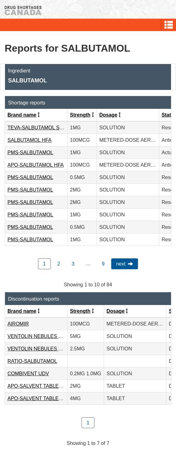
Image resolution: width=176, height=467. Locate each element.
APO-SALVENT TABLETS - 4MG (43, 398)
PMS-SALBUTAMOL (30, 152)
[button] (168, 25)
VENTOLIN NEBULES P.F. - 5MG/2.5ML (52, 336)
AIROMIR (18, 323)
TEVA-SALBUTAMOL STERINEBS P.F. (50, 127)
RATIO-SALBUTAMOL (32, 361)
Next (121, 263)
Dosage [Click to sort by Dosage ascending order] (108, 115)
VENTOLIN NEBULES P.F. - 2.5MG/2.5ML (54, 348)
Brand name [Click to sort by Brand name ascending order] (21, 115)
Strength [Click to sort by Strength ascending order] (80, 115)
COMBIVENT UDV (28, 373)
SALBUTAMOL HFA (29, 140)
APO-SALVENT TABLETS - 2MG (43, 386)
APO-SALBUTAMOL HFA (35, 165)
